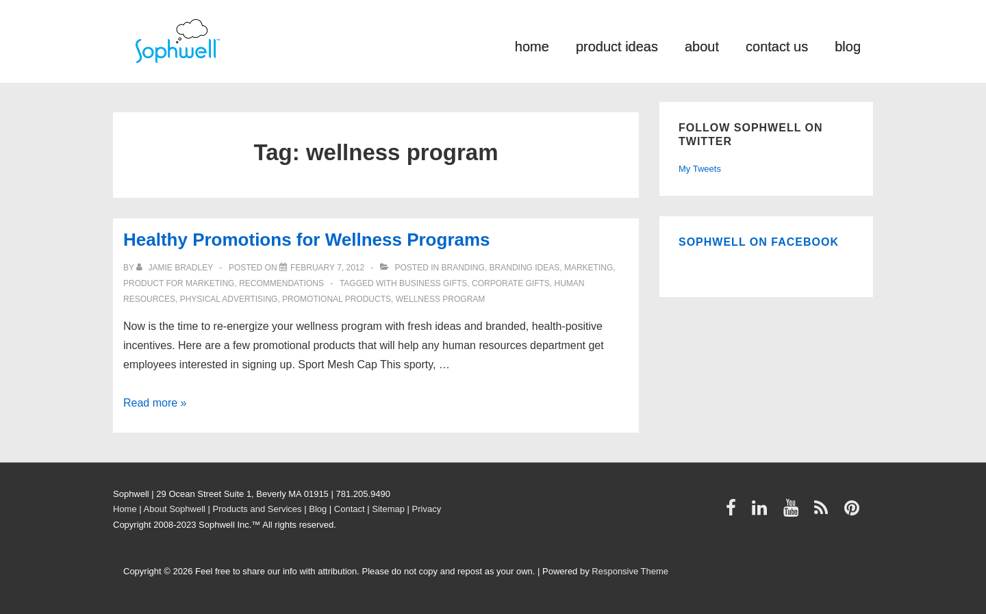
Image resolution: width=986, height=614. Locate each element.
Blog (318, 509)
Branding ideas (525, 267)
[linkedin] (762, 512)
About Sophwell (174, 509)
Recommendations (281, 283)
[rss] (824, 512)
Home (125, 509)
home (532, 45)
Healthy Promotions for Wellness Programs (306, 239)
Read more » (155, 403)
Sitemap (388, 509)
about (702, 45)
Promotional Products (336, 299)
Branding (463, 267)
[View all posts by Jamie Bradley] (175, 267)
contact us (777, 45)
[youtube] (794, 512)
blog (848, 45)
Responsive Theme (630, 571)
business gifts (433, 283)
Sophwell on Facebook (759, 242)
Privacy (427, 509)
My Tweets (700, 169)
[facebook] (734, 512)
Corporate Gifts (511, 283)
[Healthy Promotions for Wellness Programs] (327, 267)
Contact (349, 509)
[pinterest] (853, 512)
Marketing (588, 267)
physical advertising (229, 299)
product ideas (617, 45)
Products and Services (257, 509)
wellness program (440, 299)
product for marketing (178, 283)
